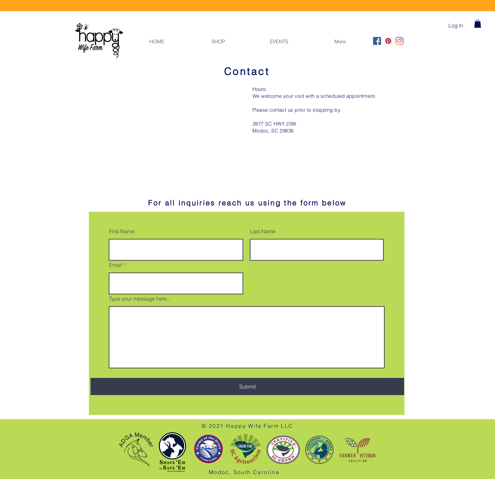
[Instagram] (399, 41)
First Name (121, 231)
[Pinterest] (388, 41)
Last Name (263, 231)
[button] (477, 23)
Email (115, 265)
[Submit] (247, 386)
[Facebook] (377, 41)
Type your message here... (140, 298)
